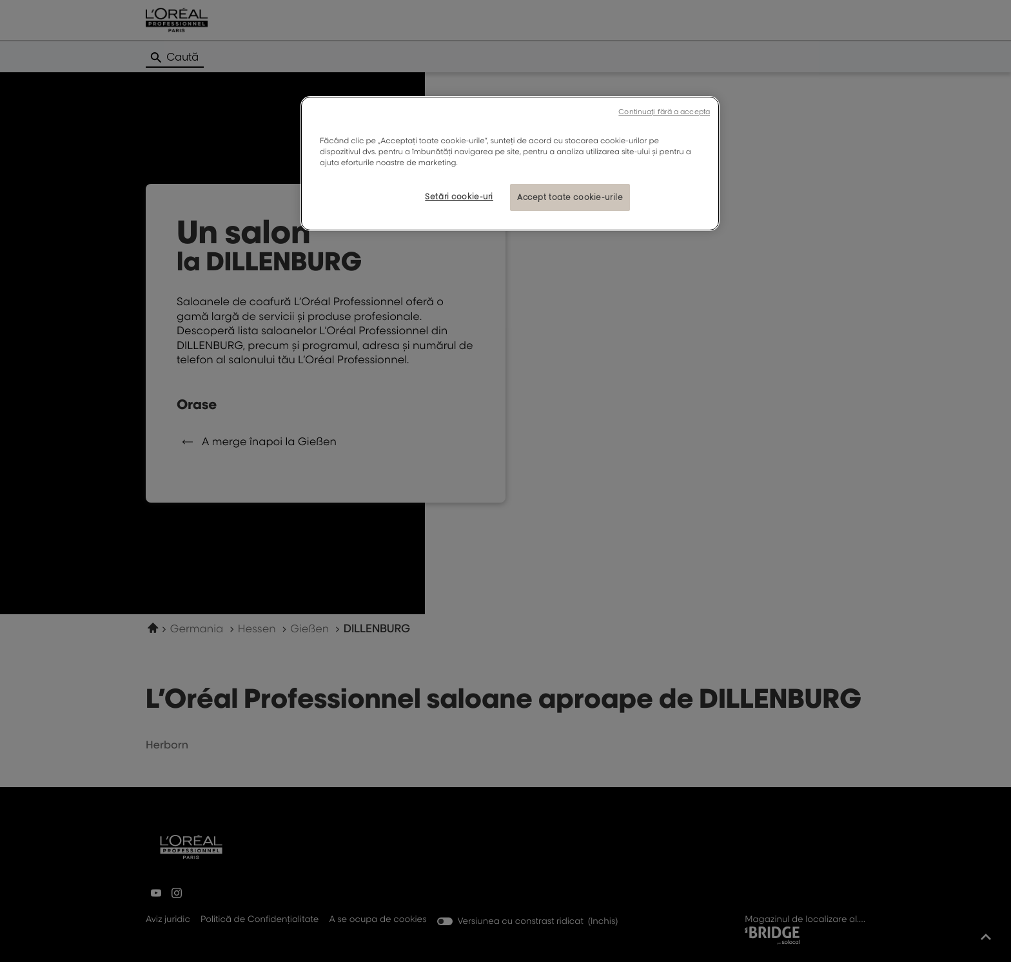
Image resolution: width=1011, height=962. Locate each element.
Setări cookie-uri (459, 196)
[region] (510, 163)
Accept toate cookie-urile (570, 197)
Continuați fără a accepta (664, 111)
